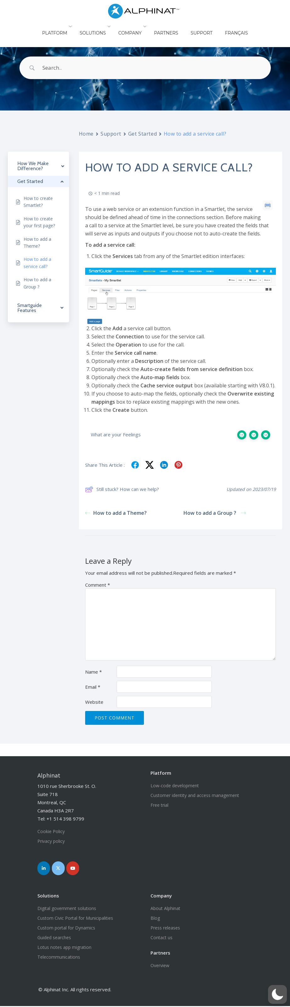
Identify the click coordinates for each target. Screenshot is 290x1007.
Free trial (159, 805)
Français (225, 26)
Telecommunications (58, 958)
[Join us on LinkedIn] (44, 868)
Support (197, 26)
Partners (168, 26)
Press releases (165, 929)
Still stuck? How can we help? (122, 489)
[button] (277, 994)
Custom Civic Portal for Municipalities (75, 919)
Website (94, 702)
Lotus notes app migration (64, 948)
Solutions (100, 26)
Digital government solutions (66, 909)
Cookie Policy (51, 831)
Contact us (161, 938)
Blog (155, 919)
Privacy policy (51, 841)
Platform (65, 26)
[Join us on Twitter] (60, 868)
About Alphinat (165, 909)
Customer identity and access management (194, 795)
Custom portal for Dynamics (66, 929)
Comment (97, 585)
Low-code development (174, 786)
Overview (159, 966)
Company (134, 26)
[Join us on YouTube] (76, 868)
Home (86, 133)
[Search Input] (153, 68)
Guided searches (54, 938)
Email (92, 687)
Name (93, 672)
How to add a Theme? (117, 512)
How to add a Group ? (214, 512)
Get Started (142, 133)
